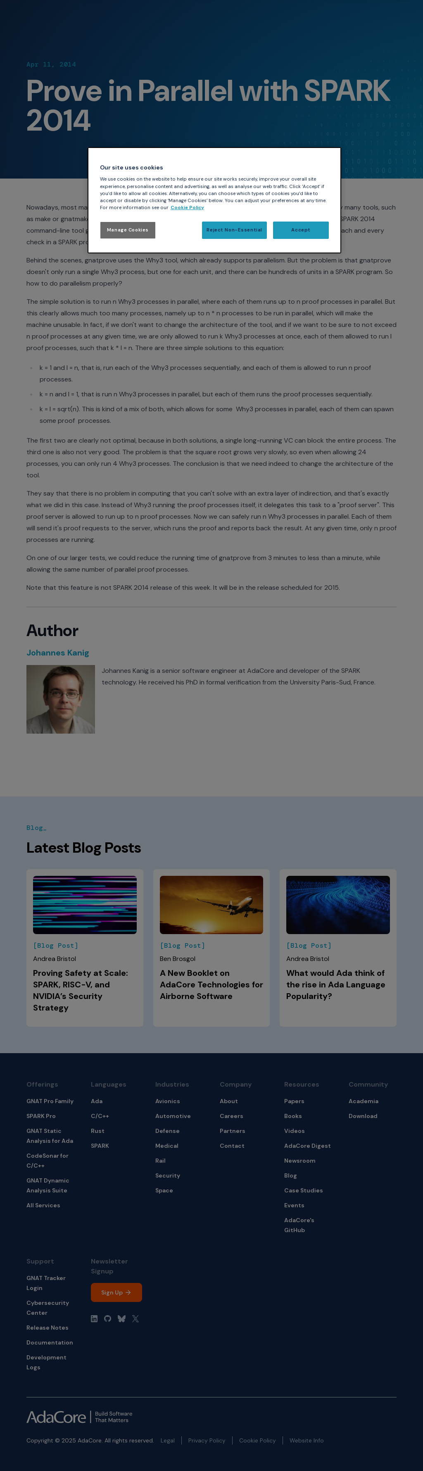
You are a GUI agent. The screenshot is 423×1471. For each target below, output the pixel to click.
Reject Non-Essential (234, 230)
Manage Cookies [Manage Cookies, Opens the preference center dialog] (128, 230)
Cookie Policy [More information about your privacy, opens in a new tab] (187, 208)
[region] (214, 200)
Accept (300, 230)
